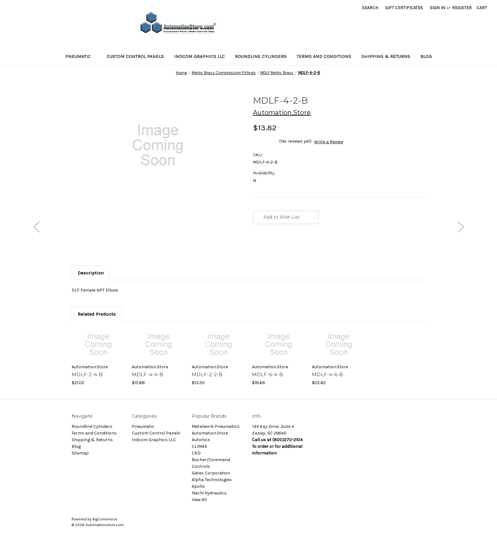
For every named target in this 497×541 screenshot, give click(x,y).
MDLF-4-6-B (327, 374)
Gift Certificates (404, 7)
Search (370, 7)
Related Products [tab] (97, 314)
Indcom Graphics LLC (199, 56)
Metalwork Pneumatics (216, 426)
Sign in (437, 7)
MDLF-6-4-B (267, 374)
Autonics (201, 439)
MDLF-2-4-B (87, 374)
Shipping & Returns (385, 56)
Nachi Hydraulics (209, 493)
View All (199, 499)
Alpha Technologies (212, 479)
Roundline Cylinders (261, 56)
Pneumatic (81, 56)
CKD (196, 453)
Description (91, 273)
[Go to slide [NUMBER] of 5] (36, 226)
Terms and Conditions (324, 56)
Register (462, 7)
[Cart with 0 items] (481, 8)
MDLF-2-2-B (207, 374)
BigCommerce (105, 519)
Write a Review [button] (328, 142)
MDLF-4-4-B (148, 374)
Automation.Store (210, 433)
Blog (426, 56)
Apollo (198, 486)
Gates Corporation (211, 473)
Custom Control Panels (135, 56)
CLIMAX (199, 446)
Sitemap (80, 453)
